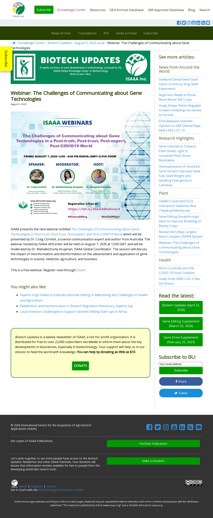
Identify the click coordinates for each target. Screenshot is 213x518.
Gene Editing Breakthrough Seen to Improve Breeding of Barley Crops (180, 221)
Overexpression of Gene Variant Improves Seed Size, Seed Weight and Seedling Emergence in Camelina (179, 175)
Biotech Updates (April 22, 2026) (181, 307)
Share (181, 381)
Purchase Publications (153, 443)
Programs (36, 486)
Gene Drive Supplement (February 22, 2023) (181, 339)
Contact (51, 486)
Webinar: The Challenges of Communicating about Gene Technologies (179, 247)
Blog (191, 10)
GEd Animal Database (127, 10)
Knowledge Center (71, 10)
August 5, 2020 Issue (90, 43)
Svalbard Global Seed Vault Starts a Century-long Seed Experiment (178, 84)
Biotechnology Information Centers (61, 490)
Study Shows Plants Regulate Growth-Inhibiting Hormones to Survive (180, 110)
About (23, 486)
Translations (87, 33)
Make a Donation (153, 461)
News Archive (61, 33)
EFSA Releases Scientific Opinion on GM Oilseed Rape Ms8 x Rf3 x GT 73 (180, 126)
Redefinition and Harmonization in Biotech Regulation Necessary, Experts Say (76, 306)
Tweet (181, 393)
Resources (97, 10)
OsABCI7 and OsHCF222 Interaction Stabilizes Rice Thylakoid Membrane (177, 206)
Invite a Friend (126, 33)
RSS (106, 33)
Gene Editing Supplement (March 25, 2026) (181, 323)
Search (204, 10)
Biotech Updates (60, 43)
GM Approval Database (166, 10)
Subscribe (44, 10)
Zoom (81, 270)
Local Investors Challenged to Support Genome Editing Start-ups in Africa (73, 311)
